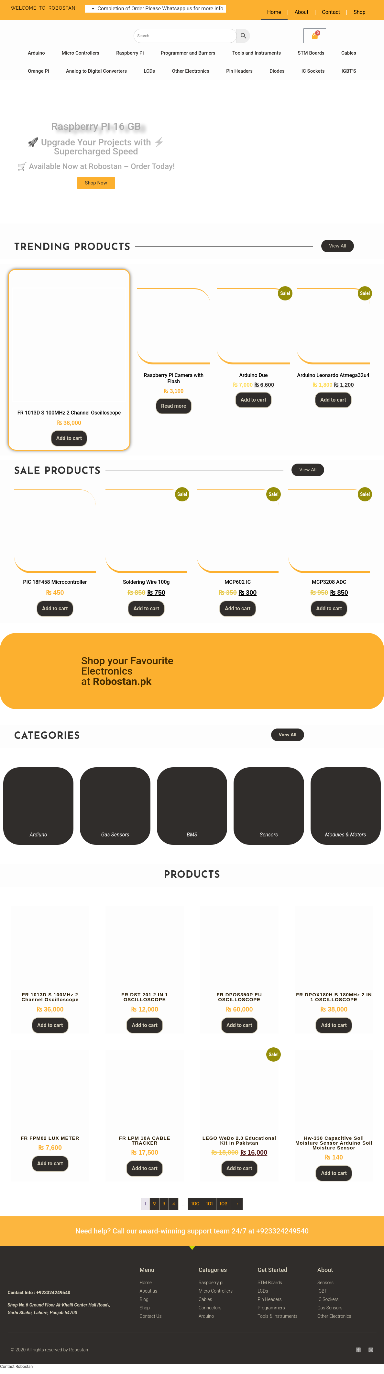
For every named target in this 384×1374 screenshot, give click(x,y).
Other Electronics (190, 71)
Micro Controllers (80, 53)
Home (274, 12)
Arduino (36, 53)
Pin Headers (239, 71)
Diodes (276, 71)
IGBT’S (349, 71)
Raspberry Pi (130, 53)
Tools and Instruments (256, 53)
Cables (348, 53)
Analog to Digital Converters (96, 71)
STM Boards (311, 53)
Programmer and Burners (188, 53)
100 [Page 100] (195, 1204)
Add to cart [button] (69, 438)
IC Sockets (313, 71)
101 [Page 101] (209, 1204)
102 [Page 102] (223, 1204)
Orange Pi (38, 71)
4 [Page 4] (173, 1204)
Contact (331, 12)
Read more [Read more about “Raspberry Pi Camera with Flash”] (173, 406)
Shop (359, 12)
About (302, 12)
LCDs (149, 71)
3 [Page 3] (164, 1204)
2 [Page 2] (154, 1204)
